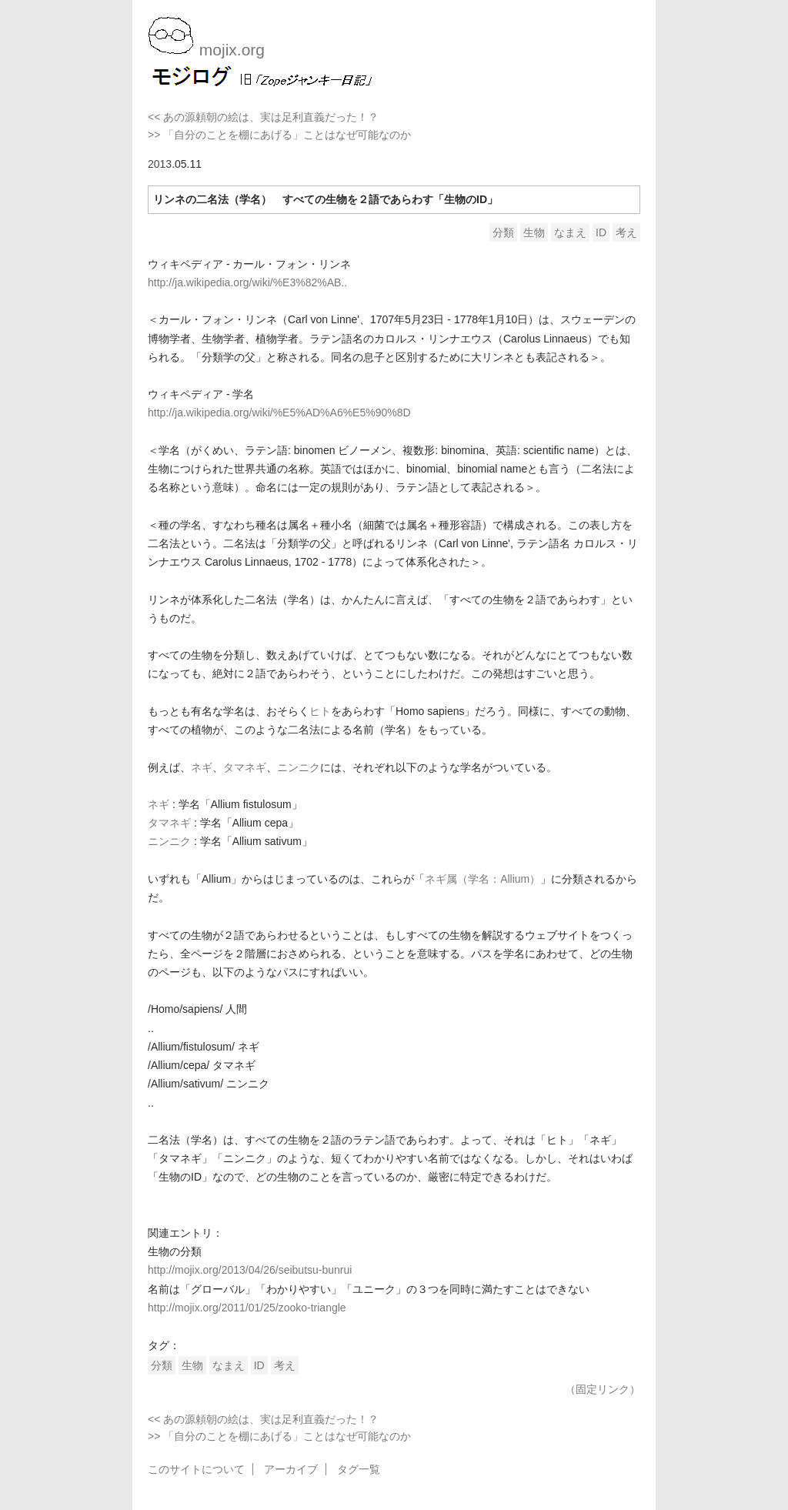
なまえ (570, 232)
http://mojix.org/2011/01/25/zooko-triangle (247, 1307)
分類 (503, 232)
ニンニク (298, 767)
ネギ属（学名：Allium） (482, 879)
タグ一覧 (358, 1469)
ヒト (320, 711)
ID (601, 232)
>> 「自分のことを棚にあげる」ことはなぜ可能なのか (279, 135)
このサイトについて (196, 1469)
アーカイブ (291, 1469)
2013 (160, 164)
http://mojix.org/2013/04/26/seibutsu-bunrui (250, 1270)
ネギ (201, 767)
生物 (534, 232)
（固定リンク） (602, 1389)
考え (626, 232)
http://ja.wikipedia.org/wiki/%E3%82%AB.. (247, 282)
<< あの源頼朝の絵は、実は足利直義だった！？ (263, 117)
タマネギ (244, 767)
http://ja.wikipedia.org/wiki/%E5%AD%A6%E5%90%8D (279, 412)
